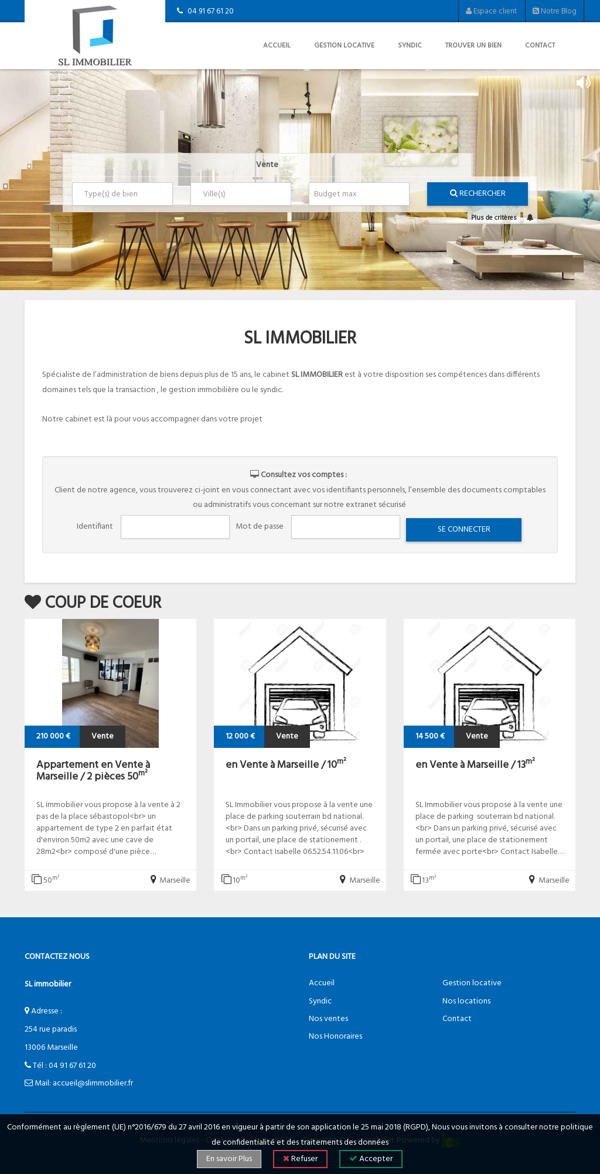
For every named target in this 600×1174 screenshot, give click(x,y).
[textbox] (124, 194)
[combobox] (122, 194)
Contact (540, 46)
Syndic (410, 46)
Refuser (300, 1159)
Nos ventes (328, 1019)
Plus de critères (494, 217)
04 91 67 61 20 (72, 1066)
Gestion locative (344, 46)
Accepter (371, 1159)
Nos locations (466, 1001)
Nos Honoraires (335, 1036)
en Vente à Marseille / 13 (475, 765)
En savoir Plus (229, 1159)
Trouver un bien (473, 46)
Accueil (277, 46)
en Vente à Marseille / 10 (286, 765)
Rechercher (478, 193)
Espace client (491, 11)
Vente (267, 165)
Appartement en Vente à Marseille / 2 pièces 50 (93, 771)
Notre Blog (555, 11)
